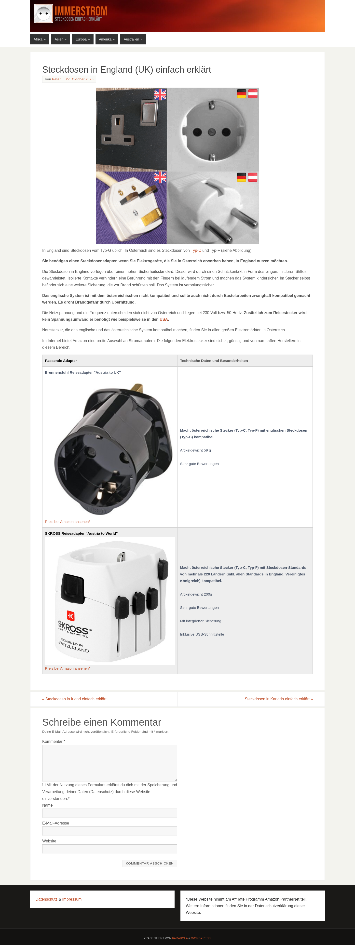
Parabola (180, 938)
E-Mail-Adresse (55, 823)
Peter (56, 79)
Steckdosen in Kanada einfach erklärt (279, 699)
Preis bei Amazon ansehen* (67, 521)
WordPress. (201, 938)
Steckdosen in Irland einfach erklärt (74, 699)
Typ (194, 250)
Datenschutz (46, 899)
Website (49, 841)
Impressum (72, 899)
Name (47, 805)
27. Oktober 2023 (80, 79)
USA (164, 319)
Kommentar (53, 741)
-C (199, 250)
